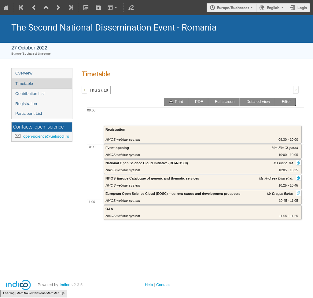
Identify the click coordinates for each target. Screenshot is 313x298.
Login (302, 7)
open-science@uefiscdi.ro (46, 136)
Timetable (24, 83)
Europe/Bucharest (233, 7)
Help (149, 284)
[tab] (99, 90)
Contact (163, 284)
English (273, 7)
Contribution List (30, 93)
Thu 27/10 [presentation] (99, 90)
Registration (26, 103)
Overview (23, 73)
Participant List (28, 113)
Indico (65, 284)
